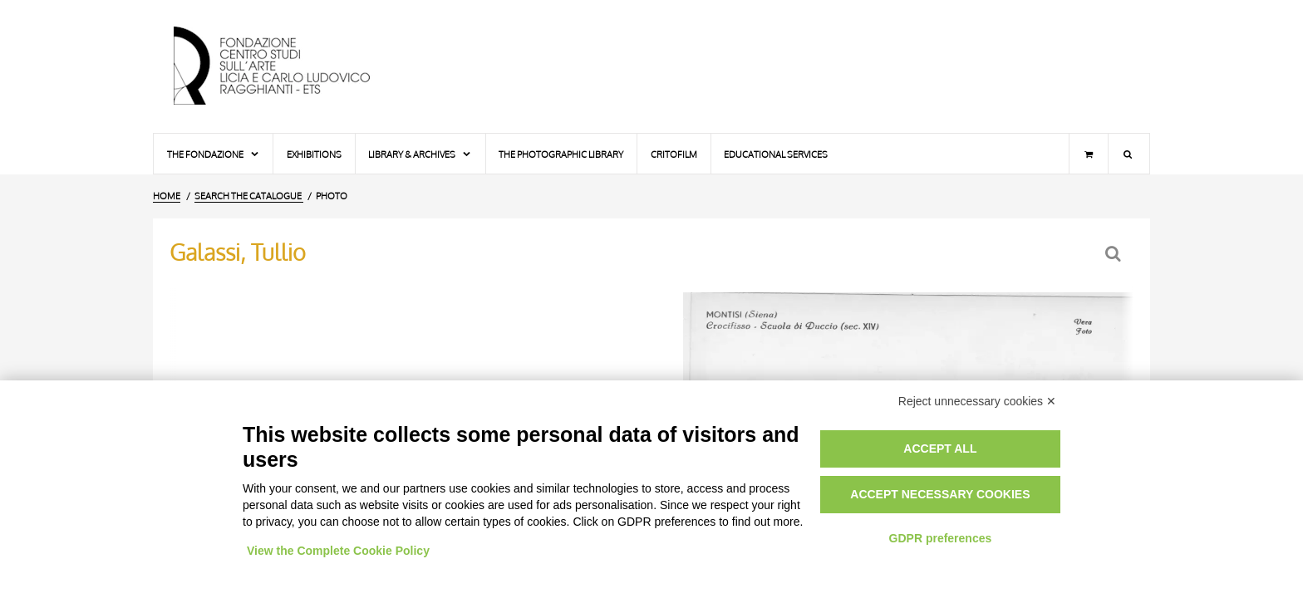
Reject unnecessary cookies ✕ (977, 401)
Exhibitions (314, 154)
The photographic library (561, 154)
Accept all (939, 448)
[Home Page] (286, 66)
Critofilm (674, 154)
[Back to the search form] (1114, 253)
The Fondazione (213, 154)
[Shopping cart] (1088, 154)
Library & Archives (420, 154)
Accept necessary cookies (940, 494)
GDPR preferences (940, 538)
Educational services (776, 154)
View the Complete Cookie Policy (338, 550)
